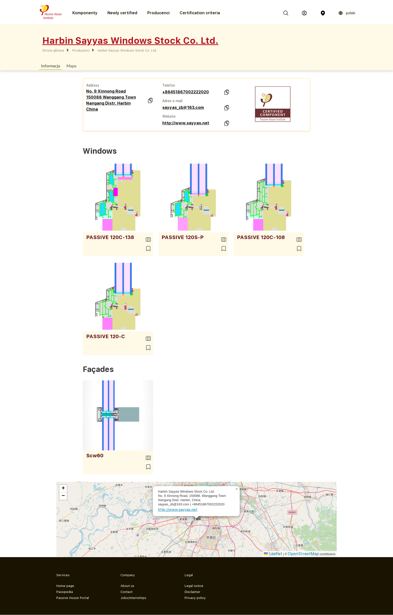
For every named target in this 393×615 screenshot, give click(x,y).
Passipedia (64, 592)
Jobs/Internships (133, 598)
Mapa (71, 65)
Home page (65, 586)
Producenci (158, 13)
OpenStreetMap (303, 553)
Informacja (50, 65)
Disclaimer (192, 592)
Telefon (168, 85)
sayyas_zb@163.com (183, 107)
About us (127, 586)
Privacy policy (195, 598)
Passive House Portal (72, 598)
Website (169, 116)
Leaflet (273, 553)
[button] (237, 489)
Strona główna (53, 50)
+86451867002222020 (185, 92)
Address (92, 85)
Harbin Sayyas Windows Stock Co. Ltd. (127, 50)
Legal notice (194, 586)
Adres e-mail (172, 101)
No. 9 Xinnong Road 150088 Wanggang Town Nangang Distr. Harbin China (111, 100)
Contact (126, 592)
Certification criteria (200, 13)
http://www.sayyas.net (185, 123)
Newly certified (122, 13)
